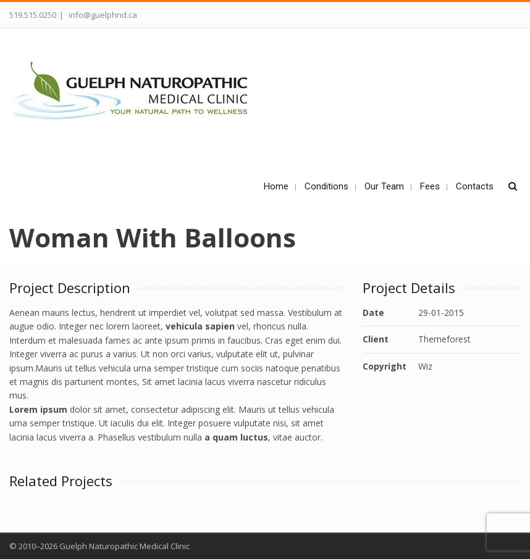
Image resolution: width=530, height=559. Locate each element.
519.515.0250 (32, 14)
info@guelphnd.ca (102, 14)
